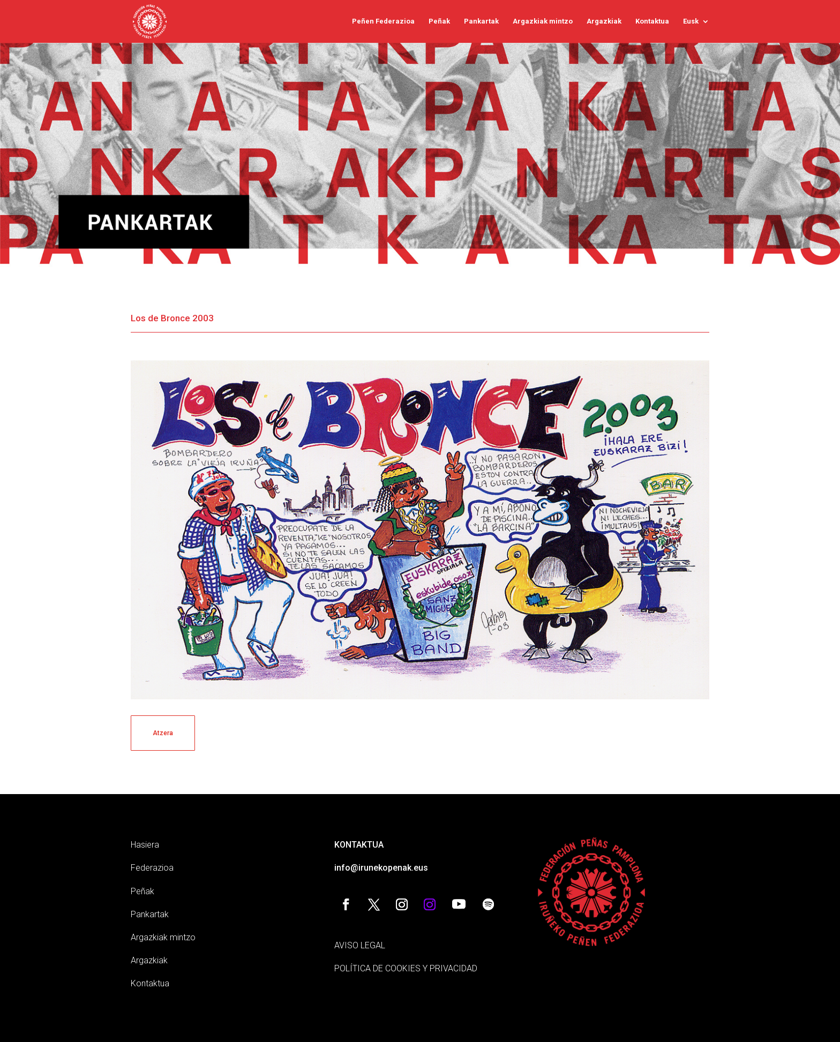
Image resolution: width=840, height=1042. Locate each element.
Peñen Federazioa (383, 21)
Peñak (439, 21)
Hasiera (145, 845)
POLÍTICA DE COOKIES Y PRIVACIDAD (405, 968)
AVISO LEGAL (359, 945)
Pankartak (481, 21)
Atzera (163, 733)
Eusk (691, 21)
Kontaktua (652, 21)
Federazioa (152, 868)
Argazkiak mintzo (543, 21)
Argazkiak (604, 21)
